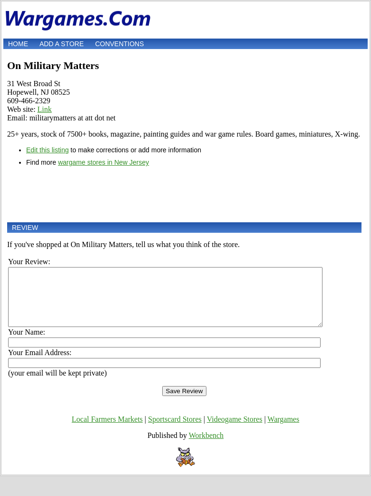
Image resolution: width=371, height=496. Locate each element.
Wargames (283, 431)
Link (45, 109)
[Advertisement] (184, 194)
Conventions (119, 44)
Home (18, 44)
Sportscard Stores (174, 431)
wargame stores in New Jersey (103, 162)
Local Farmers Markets (107, 431)
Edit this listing (47, 150)
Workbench (206, 447)
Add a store (61, 44)
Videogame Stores (235, 431)
